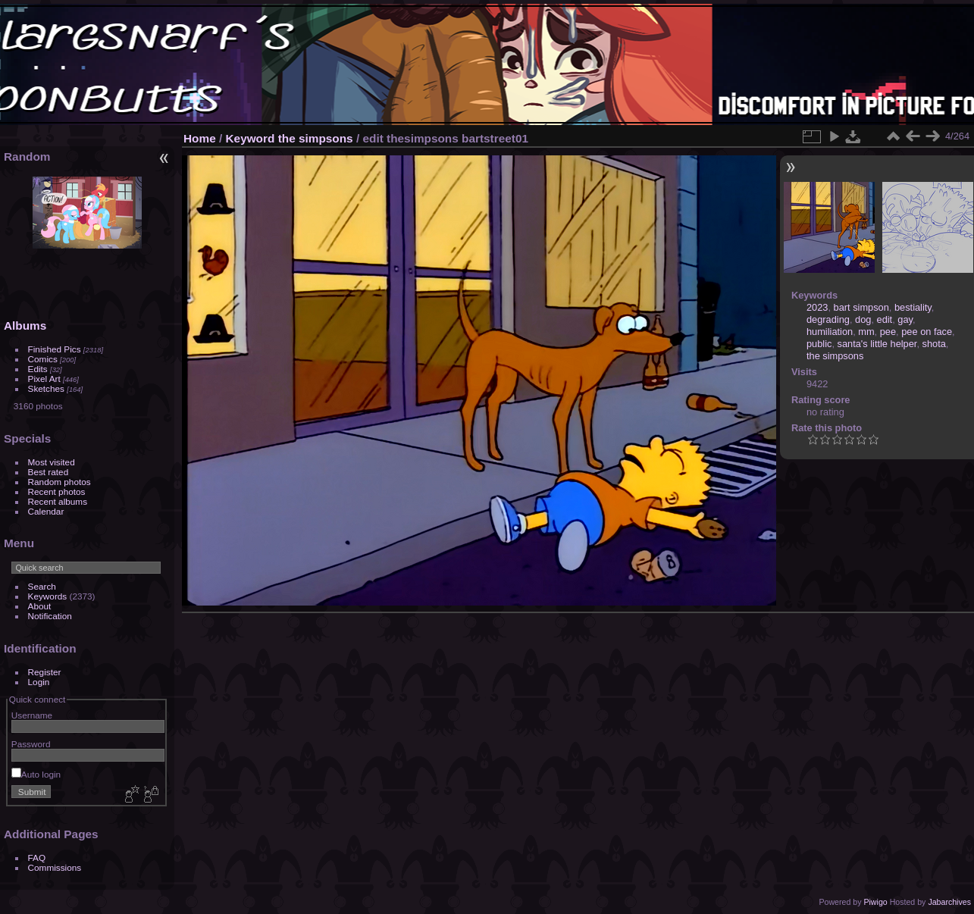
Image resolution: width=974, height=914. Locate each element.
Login (39, 682)
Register (44, 672)
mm (866, 331)
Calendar (46, 511)
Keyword (250, 138)
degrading (828, 319)
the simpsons (315, 138)
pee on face (926, 331)
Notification (50, 616)
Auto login (36, 774)
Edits (38, 369)
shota (934, 343)
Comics (43, 359)
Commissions (55, 867)
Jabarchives (949, 901)
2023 (817, 307)
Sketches (46, 388)
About (40, 606)
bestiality (913, 307)
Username (31, 715)
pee (888, 331)
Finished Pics (54, 349)
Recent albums (57, 501)
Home (199, 138)
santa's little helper (877, 343)
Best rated (48, 472)
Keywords (47, 596)
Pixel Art (44, 378)
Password (31, 744)
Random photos (59, 482)
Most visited (51, 462)
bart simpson (861, 307)
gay (905, 319)
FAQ (37, 857)
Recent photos (57, 491)
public (819, 343)
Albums (25, 325)
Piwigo (875, 901)
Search (42, 586)
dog (863, 319)
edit (885, 319)
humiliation (829, 331)
